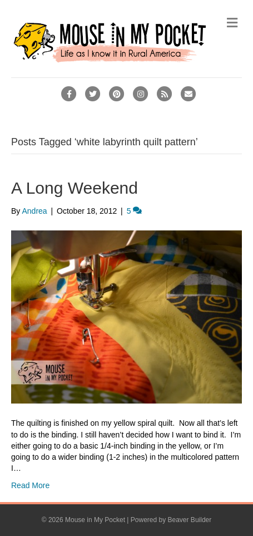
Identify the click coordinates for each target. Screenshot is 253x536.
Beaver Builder (190, 520)
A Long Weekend (74, 188)
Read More (30, 485)
